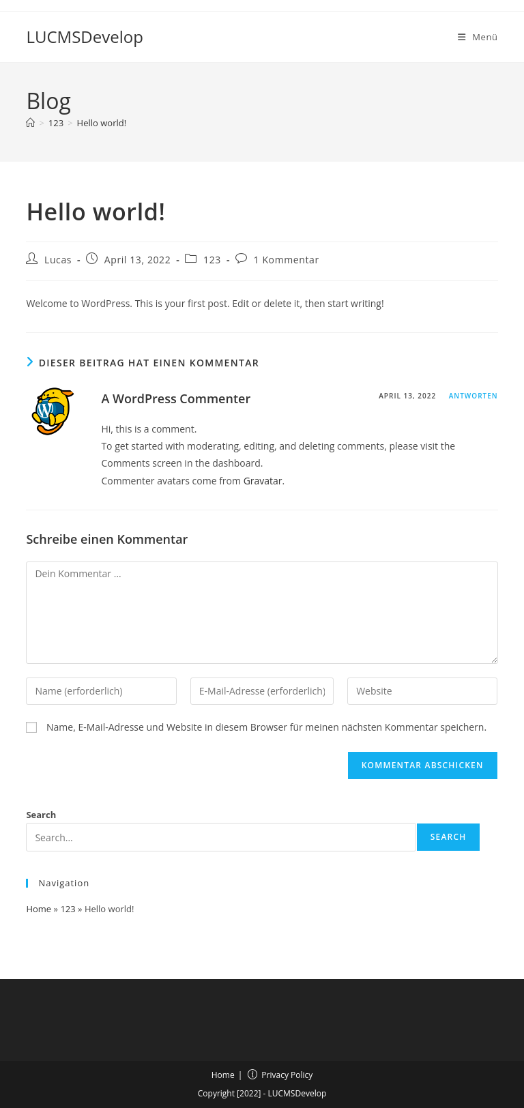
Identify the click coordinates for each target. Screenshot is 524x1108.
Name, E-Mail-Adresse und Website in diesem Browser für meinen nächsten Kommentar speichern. (266, 726)
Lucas (58, 259)
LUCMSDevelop (84, 36)
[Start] (30, 123)
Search (41, 814)
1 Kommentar (286, 259)
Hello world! (102, 123)
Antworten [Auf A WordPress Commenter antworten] (473, 395)
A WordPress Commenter (175, 398)
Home (38, 909)
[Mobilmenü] (478, 37)
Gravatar (263, 480)
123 (212, 259)
